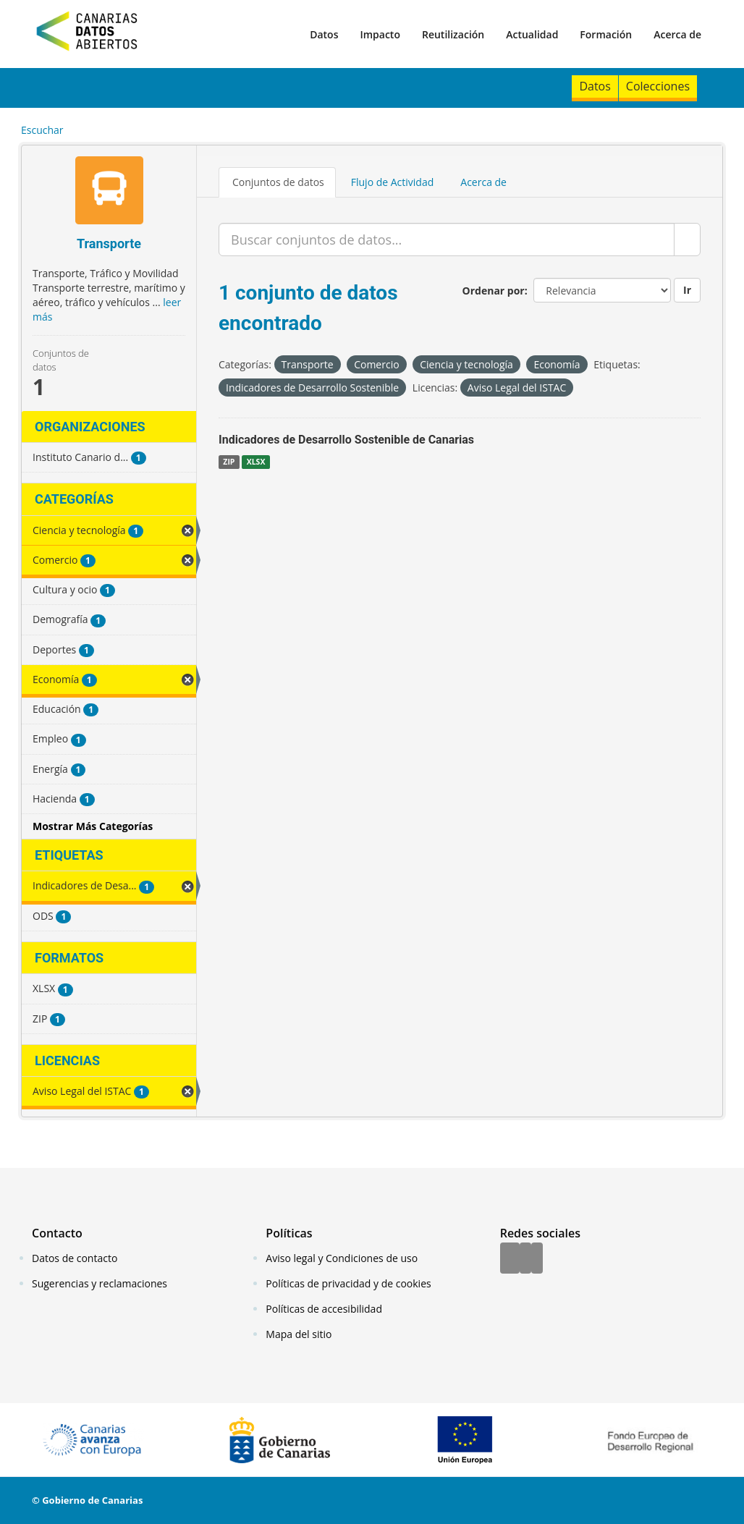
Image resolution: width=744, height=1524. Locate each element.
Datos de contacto (74, 1258)
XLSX (256, 462)
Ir (687, 290)
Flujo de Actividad (392, 182)
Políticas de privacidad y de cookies (348, 1283)
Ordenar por (493, 290)
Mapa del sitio (298, 1334)
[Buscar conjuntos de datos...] (447, 239)
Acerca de (677, 34)
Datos (324, 34)
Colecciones (658, 86)
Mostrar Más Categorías (93, 826)
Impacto (380, 34)
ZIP (228, 462)
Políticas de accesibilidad (324, 1309)
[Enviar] (687, 239)
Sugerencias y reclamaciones (99, 1283)
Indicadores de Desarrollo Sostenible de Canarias (346, 439)
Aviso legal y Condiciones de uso (342, 1258)
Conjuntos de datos (278, 182)
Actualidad (532, 34)
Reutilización (453, 34)
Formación (606, 34)
